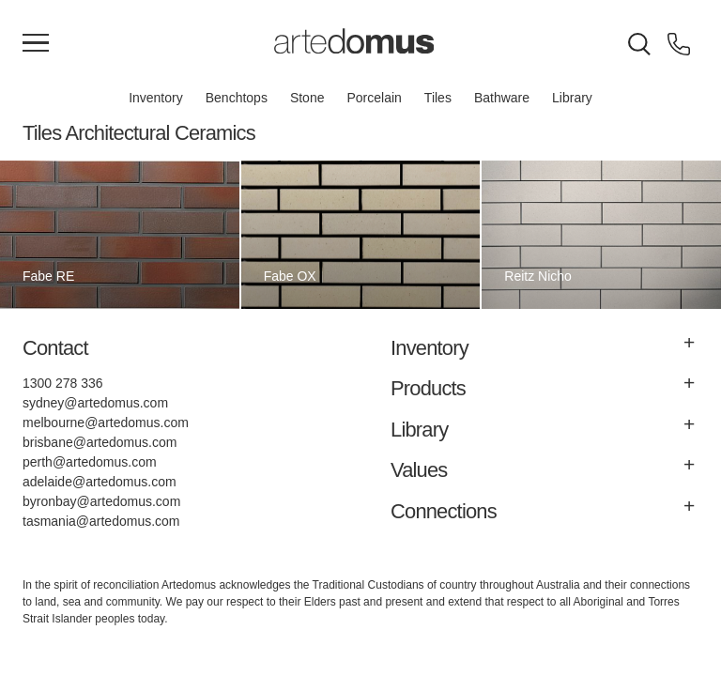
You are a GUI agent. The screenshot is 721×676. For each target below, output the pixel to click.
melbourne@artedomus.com (106, 422)
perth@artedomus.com (90, 461)
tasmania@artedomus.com (101, 521)
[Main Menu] (36, 44)
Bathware (501, 97)
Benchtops (237, 97)
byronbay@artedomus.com (101, 501)
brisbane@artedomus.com (99, 442)
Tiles (438, 97)
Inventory (156, 97)
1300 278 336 (63, 383)
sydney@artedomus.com (95, 402)
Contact (55, 348)
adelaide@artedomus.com (99, 481)
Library (572, 97)
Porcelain (373, 97)
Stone (307, 97)
